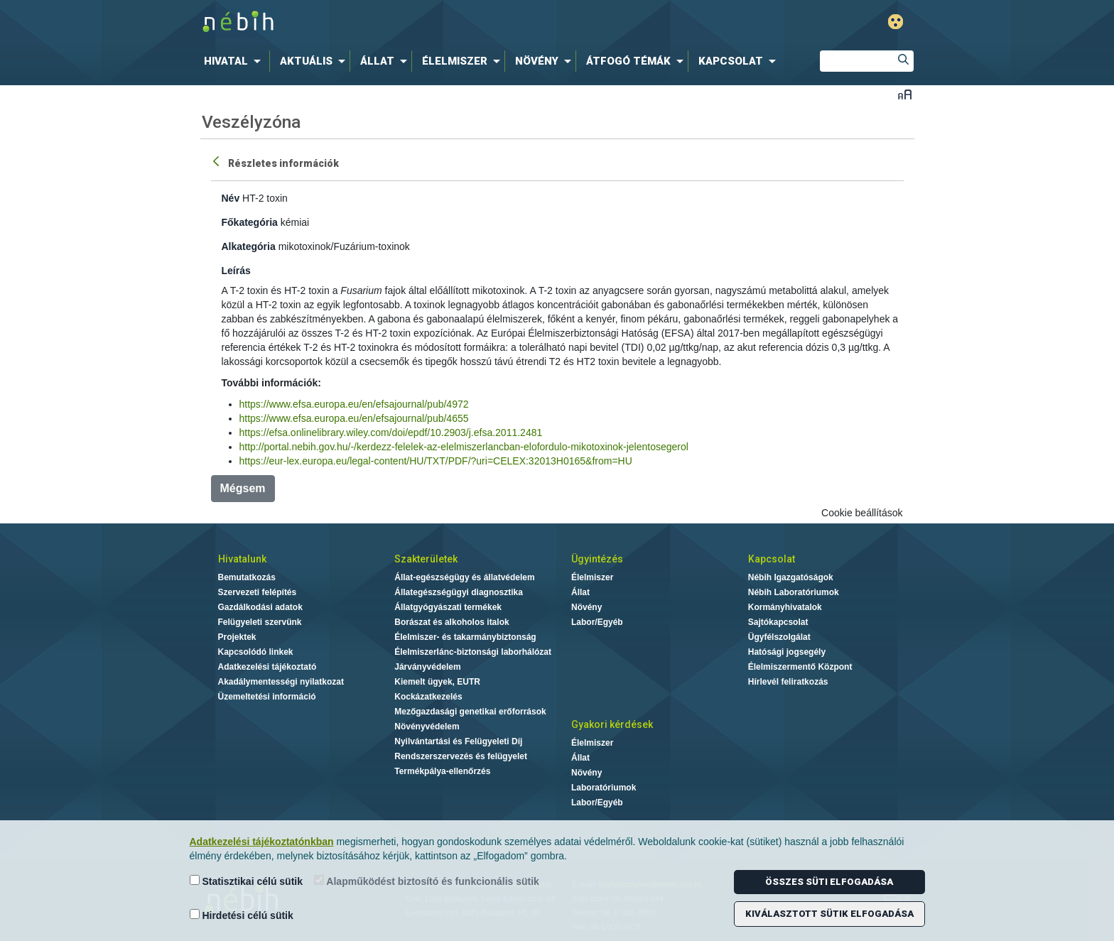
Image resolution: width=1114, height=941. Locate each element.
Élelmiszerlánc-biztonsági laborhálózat (472, 652)
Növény (586, 607)
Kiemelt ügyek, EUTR (437, 682)
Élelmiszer (592, 577)
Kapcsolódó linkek (255, 652)
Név (231, 198)
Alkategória (249, 246)
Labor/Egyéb (597, 622)
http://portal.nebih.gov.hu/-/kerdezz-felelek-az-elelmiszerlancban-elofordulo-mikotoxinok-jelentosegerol (463, 446)
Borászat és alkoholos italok (451, 622)
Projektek (237, 637)
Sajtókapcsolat (778, 622)
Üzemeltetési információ (267, 697)
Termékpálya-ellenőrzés (442, 771)
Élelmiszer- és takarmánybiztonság (465, 637)
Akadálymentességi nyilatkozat (281, 682)
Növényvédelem (426, 726)
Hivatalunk (242, 559)
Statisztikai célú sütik (246, 881)
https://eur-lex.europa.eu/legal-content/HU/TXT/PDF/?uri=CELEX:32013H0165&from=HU (435, 461)
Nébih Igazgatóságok (790, 577)
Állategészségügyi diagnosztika (458, 592)
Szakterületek (426, 559)
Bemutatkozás (247, 577)
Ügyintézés (597, 559)
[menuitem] (235, 61)
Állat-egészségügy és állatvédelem (464, 577)
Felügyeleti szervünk (260, 622)
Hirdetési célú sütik (241, 915)
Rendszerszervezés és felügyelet (460, 756)
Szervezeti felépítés (257, 592)
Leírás (236, 270)
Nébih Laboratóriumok (793, 592)
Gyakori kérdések (612, 724)
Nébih (405, 22)
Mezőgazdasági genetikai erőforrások (470, 712)
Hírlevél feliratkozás (788, 682)
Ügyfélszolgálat (779, 637)
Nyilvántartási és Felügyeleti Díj (458, 741)
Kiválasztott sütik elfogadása (829, 913)
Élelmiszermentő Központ (800, 667)
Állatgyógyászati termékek (448, 607)
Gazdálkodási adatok (260, 607)
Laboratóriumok (603, 788)
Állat (580, 592)
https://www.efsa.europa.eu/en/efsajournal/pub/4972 (354, 404)
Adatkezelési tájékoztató (267, 667)
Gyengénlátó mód (895, 21)
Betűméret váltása (905, 94)
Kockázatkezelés (428, 697)
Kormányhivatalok (785, 607)
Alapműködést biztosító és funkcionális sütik (426, 881)
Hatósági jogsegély (787, 652)
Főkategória (250, 222)
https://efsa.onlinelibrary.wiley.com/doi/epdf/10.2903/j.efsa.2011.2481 (391, 432)
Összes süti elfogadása (829, 881)
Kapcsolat (771, 559)
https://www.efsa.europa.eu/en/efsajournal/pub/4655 (354, 418)
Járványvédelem (427, 667)
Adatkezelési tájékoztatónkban (262, 841)
